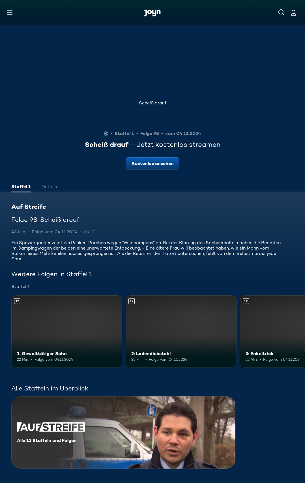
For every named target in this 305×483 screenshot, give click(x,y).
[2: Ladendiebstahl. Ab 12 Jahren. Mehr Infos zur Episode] (181, 331)
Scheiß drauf (152, 103)
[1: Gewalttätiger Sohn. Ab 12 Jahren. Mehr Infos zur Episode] (66, 331)
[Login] (293, 13)
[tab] (21, 187)
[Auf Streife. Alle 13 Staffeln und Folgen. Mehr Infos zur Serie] (123, 432)
